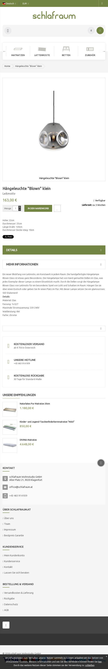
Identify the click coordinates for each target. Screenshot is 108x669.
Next (102, 51)
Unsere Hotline (24, 359)
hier (100, 661)
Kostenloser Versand (29, 344)
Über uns (9, 518)
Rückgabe (9, 598)
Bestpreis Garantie (14, 535)
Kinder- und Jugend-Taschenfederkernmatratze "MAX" (47, 421)
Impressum (10, 529)
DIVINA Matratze (28, 440)
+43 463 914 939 (18, 495)
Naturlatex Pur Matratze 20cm (35, 403)
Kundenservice (12, 561)
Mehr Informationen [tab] (55, 264)
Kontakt (8, 567)
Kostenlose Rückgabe (29, 375)
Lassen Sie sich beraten (16, 572)
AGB (6, 610)
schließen (89, 665)
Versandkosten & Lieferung (18, 592)
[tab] (54, 328)
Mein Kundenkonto (14, 555)
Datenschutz (11, 604)
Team (7, 524)
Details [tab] (55, 250)
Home (7, 66)
